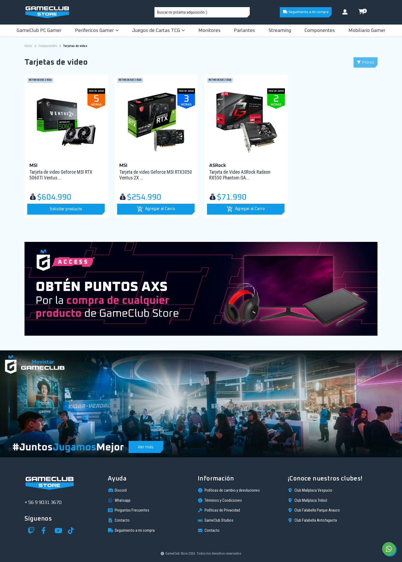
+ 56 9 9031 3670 (43, 502)
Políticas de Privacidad (219, 510)
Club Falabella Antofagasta (312, 520)
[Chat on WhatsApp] (388, 548)
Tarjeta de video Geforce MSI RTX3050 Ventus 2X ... (155, 175)
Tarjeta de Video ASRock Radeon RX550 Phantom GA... (239, 175)
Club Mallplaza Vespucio (310, 490)
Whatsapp (119, 500)
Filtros (365, 62)
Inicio (28, 46)
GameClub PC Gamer (39, 30)
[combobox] (202, 12)
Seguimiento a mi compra (305, 12)
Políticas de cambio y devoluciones (229, 490)
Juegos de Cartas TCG (158, 30)
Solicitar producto (66, 209)
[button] (156, 209)
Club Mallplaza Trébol (307, 500)
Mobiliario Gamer (366, 30)
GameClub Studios (215, 520)
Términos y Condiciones (220, 500)
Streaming (280, 30)
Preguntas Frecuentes (128, 510)
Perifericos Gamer (97, 30)
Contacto (119, 520)
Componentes (319, 30)
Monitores (209, 30)
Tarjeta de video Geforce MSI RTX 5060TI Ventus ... (60, 175)
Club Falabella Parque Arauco (314, 510)
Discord (117, 490)
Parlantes (244, 30)
